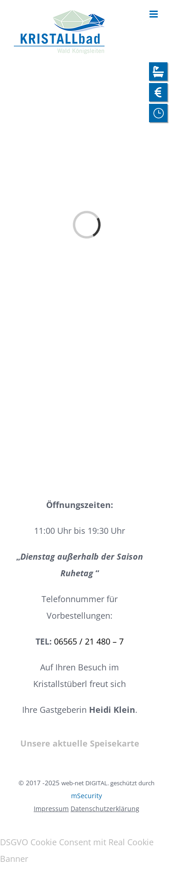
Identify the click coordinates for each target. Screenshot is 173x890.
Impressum (51, 808)
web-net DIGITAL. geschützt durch (108, 783)
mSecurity (86, 795)
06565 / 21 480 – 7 (89, 641)
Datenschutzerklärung (105, 808)
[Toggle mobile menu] (154, 14)
